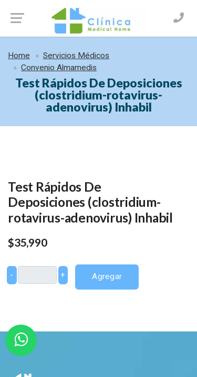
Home (19, 55)
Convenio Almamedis (59, 67)
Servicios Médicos (76, 55)
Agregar (107, 276)
